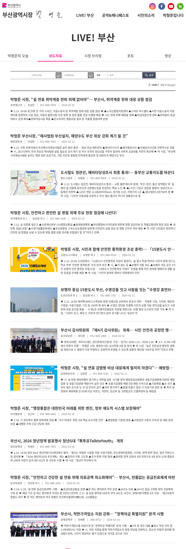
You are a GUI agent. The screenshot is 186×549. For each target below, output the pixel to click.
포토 (130, 55)
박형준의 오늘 (18, 55)
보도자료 (55, 55)
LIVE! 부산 (85, 15)
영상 (168, 55)
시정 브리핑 (93, 55)
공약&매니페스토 (115, 15)
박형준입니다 (173, 15)
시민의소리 (146, 15)
